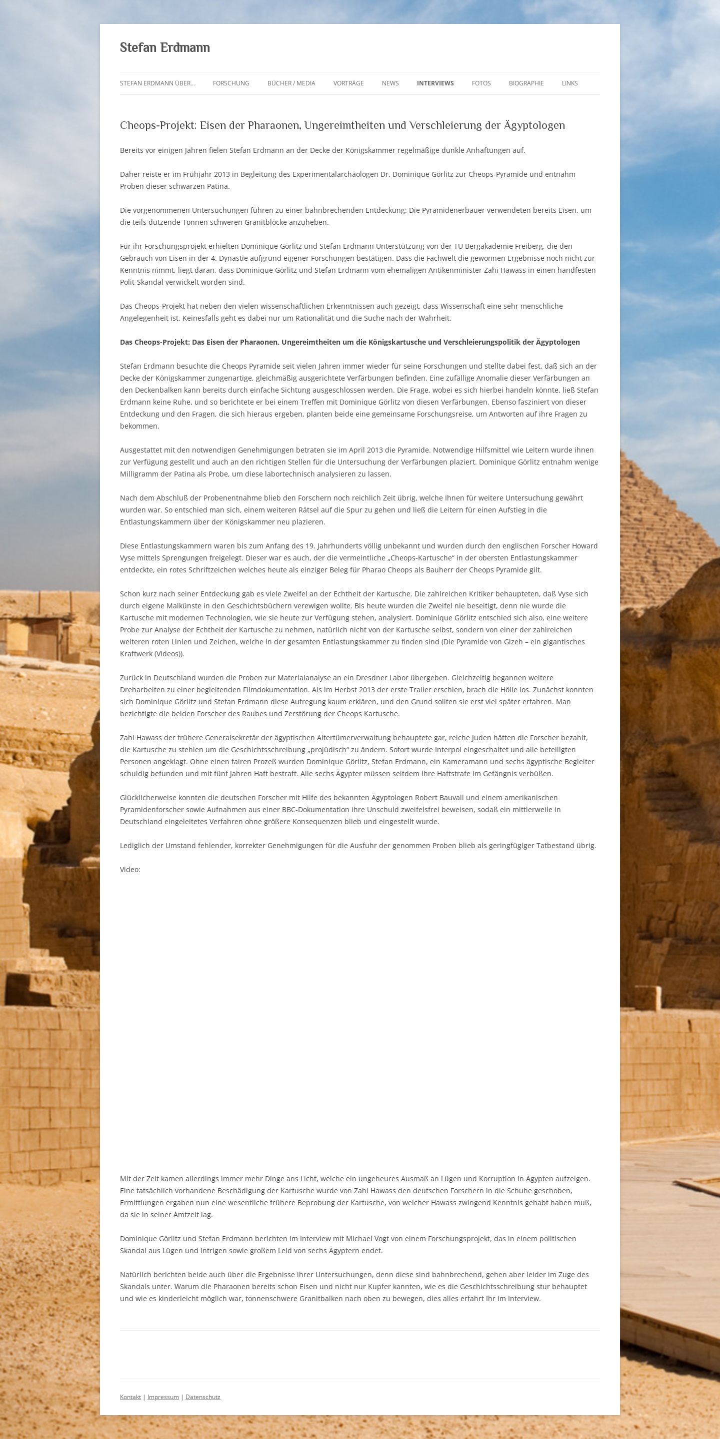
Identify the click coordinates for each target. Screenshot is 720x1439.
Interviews (435, 83)
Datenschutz (203, 1397)
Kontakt (130, 1397)
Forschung (231, 83)
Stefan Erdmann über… (157, 83)
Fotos (481, 83)
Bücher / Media (292, 83)
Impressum (163, 1397)
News (390, 83)
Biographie (526, 83)
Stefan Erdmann (165, 47)
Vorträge (349, 83)
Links (570, 83)
